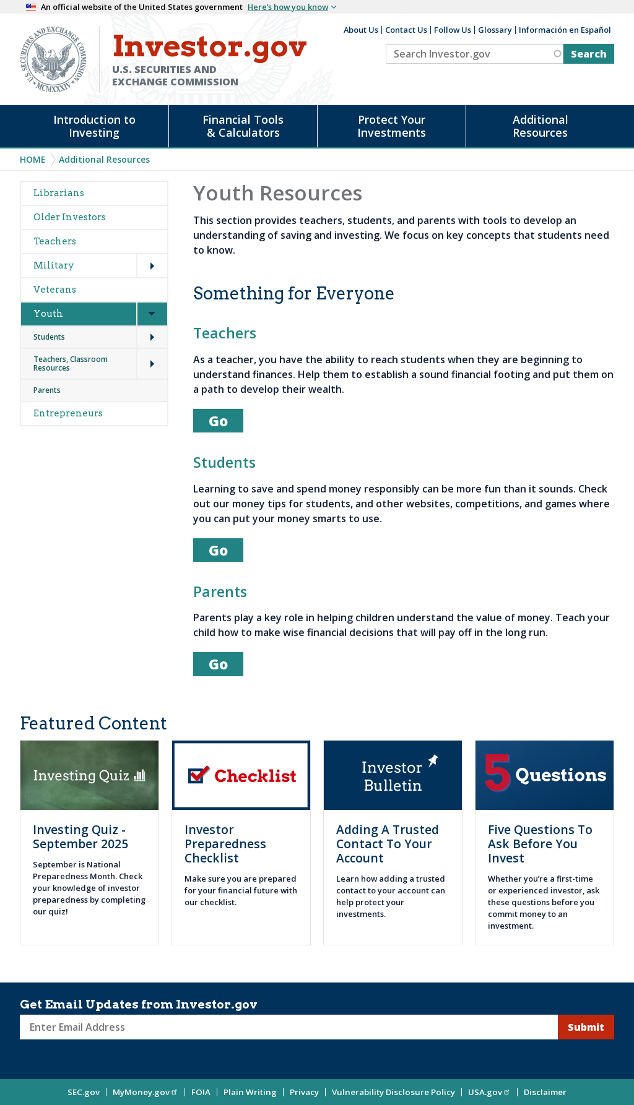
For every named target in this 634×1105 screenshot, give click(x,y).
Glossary (495, 29)
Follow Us (452, 29)
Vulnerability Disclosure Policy (393, 1092)
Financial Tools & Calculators (243, 126)
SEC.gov (83, 1092)
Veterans (54, 289)
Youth (48, 313)
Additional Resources (540, 126)
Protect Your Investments (391, 126)
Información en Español (565, 29)
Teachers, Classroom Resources (70, 363)
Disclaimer (545, 1092)
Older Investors (69, 217)
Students (49, 337)
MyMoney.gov (145, 1092)
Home (33, 159)
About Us (361, 29)
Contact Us (406, 29)
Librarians (58, 193)
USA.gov (489, 1092)
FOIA (201, 1092)
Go (218, 421)
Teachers (54, 241)
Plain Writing (250, 1092)
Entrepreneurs (68, 413)
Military (53, 265)
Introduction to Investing (94, 126)
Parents (47, 390)
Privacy (304, 1092)
